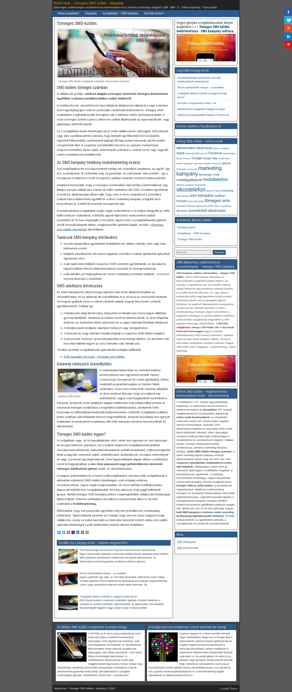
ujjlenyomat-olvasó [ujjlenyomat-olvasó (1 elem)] (204, 206)
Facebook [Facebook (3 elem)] (215, 153)
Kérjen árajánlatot (68, 13)
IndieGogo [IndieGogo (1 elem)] (188, 163)
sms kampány (222, 667)
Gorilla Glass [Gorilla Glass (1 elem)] (224, 158)
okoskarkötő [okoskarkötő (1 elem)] (200, 185)
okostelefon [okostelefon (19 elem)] (191, 189)
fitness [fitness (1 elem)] (180, 158)
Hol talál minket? (154, 13)
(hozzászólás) (188, 547)
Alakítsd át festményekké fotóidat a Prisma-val (203, 114)
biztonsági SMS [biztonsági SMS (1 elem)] (192, 153)
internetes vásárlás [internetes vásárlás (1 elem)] (202, 163)
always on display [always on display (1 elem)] (221, 148)
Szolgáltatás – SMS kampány (120, 13)
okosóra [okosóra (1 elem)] (210, 191)
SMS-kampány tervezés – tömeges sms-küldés (94, 356)
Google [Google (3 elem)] (197, 158)
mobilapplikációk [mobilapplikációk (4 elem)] (189, 180)
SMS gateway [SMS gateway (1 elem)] (183, 196)
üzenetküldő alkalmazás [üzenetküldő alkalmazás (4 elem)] (207, 211)
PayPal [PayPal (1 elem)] (217, 191)
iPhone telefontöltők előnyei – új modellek (200, 87)
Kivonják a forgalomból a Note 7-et (196, 103)
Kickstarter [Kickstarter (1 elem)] (181, 169)
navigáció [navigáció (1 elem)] (189, 185)
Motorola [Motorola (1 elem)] (180, 185)
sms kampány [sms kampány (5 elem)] (201, 195)
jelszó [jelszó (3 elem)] (226, 163)
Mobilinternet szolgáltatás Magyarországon (201, 109)
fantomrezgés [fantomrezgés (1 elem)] (229, 153)
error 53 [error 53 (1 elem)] (203, 153)
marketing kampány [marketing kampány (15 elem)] (199, 171)
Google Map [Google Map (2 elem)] (210, 158)
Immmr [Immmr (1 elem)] (180, 163)
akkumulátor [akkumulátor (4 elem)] (186, 148)
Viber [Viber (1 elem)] (216, 206)
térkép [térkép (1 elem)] (201, 201)
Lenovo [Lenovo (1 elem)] (190, 169)
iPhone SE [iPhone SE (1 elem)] (217, 163)
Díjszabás (91, 13)
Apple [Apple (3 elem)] (181, 153)
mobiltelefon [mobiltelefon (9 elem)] (215, 179)
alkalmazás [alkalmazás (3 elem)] (204, 148)
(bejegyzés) (186, 541)
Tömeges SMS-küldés (77, 23)
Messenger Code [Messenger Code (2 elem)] (209, 174)
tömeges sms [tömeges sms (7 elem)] (217, 200)
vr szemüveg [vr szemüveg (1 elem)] (225, 206)
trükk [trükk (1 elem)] (195, 201)
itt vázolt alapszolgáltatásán (119, 633)
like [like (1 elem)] (196, 169)
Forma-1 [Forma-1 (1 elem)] (187, 158)
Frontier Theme (228, 688)
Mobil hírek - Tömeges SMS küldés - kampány (88, 3)
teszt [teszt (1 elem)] (190, 201)
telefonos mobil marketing (218, 512)
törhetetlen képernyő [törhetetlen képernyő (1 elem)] (186, 206)
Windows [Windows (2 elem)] (182, 210)
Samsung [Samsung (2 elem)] (227, 190)
